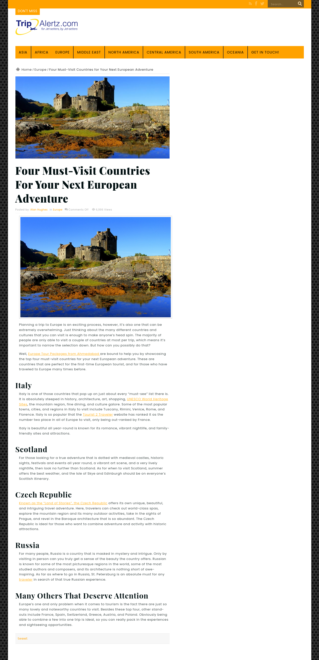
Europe (62, 52)
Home (27, 69)
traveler (26, 579)
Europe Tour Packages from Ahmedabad (64, 353)
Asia (23, 52)
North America (123, 52)
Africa (41, 52)
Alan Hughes (39, 210)
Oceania (235, 52)
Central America (164, 52)
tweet (23, 638)
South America (204, 52)
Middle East (89, 52)
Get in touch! (265, 52)
